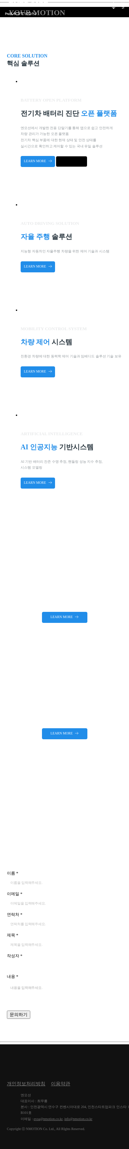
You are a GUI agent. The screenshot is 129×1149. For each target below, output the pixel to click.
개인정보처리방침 (26, 1083)
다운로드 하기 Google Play (71, 161)
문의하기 (19, 1014)
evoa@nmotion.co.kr (48, 1119)
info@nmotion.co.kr (78, 1119)
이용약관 (60, 1083)
